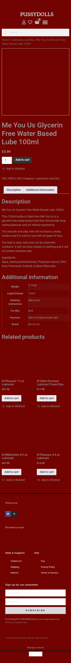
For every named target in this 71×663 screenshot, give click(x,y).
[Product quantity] (7, 160)
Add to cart (22, 159)
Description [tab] (14, 190)
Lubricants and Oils (22, 39)
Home (5, 39)
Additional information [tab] (40, 190)
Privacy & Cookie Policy (16, 622)
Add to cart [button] (11, 398)
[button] (45, 22)
